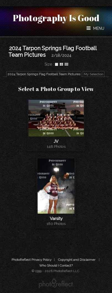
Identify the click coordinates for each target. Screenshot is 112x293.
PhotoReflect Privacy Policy (31, 260)
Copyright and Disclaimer (77, 260)
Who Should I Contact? (56, 265)
